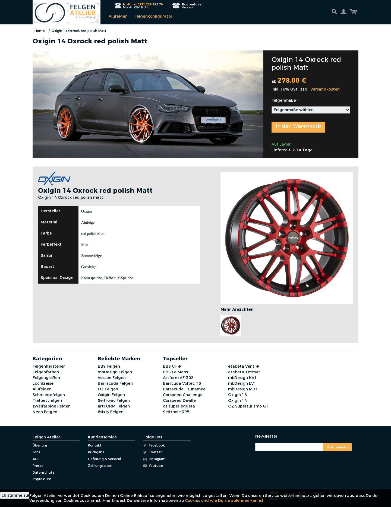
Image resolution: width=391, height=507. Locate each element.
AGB (36, 459)
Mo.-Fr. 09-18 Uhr (143, 5)
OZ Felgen (108, 389)
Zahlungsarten (100, 466)
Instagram (154, 459)
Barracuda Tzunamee (184, 389)
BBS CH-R (172, 366)
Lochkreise (43, 383)
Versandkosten (325, 89)
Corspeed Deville (179, 400)
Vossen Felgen (112, 377)
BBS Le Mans (175, 372)
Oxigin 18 (237, 394)
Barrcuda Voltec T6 (182, 383)
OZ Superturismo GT (248, 406)
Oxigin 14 (237, 400)
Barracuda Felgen (115, 383)
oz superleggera (179, 406)
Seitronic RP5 (176, 411)
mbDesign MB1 (243, 389)
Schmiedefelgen (49, 394)
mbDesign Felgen (115, 372)
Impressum (42, 479)
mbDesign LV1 (242, 383)
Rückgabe (96, 452)
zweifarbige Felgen (52, 406)
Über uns (40, 445)
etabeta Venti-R (244, 366)
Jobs (36, 452)
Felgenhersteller (49, 366)
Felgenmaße (284, 100)
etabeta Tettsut (244, 372)
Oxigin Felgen (111, 394)
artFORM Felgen (114, 406)
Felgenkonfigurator (153, 16)
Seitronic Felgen (114, 400)
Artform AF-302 (178, 377)
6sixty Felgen (111, 411)
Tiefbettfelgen (47, 400)
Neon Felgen (45, 411)
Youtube (153, 466)
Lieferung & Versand (104, 459)
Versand (192, 5)
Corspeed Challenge (183, 394)
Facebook (154, 445)
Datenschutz (43, 472)
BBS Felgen (109, 366)
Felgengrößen (46, 377)
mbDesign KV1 (242, 377)
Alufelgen (118, 16)
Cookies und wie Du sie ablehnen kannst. (224, 500)
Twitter (152, 452)
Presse (38, 466)
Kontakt (95, 445)
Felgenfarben (46, 372)
